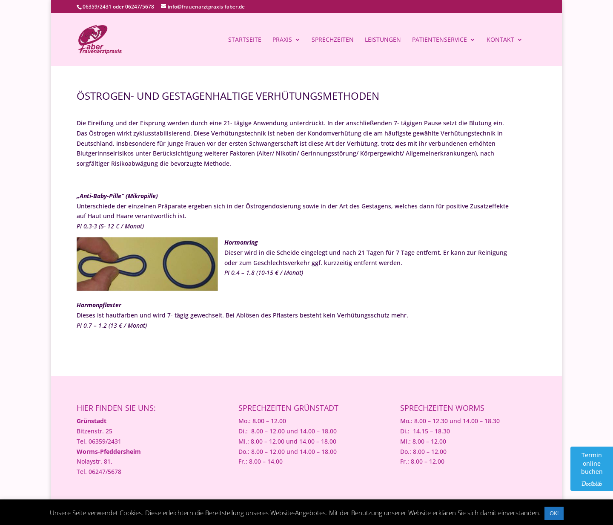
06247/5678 (139, 6)
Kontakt (500, 40)
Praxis (282, 40)
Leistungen (383, 40)
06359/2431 (97, 6)
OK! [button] (554, 513)
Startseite (244, 40)
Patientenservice (439, 40)
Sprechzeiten (333, 40)
